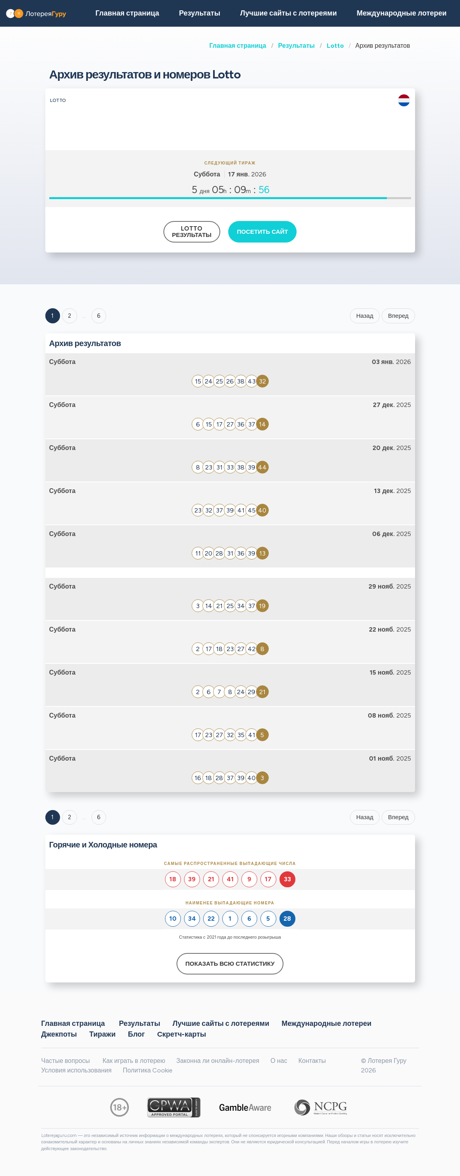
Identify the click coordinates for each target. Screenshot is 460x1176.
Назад (364, 315)
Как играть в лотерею (134, 1060)
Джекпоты (59, 1034)
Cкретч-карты (181, 1034)
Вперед (398, 315)
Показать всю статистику (229, 963)
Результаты (296, 45)
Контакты (312, 1060)
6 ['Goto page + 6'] (99, 315)
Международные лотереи (401, 13)
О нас (278, 1060)
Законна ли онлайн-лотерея (217, 1060)
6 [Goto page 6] (99, 817)
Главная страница (238, 45)
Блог (136, 1034)
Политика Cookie (148, 1070)
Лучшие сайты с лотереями (288, 13)
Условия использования (76, 1070)
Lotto (335, 45)
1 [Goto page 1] (52, 315)
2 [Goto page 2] (69, 315)
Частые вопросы (65, 1060)
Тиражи (102, 1034)
